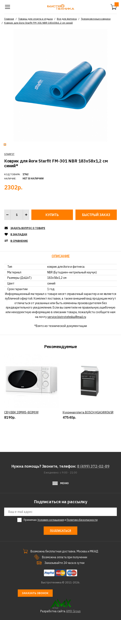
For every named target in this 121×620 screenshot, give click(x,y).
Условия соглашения (50, 520)
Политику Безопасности (82, 520)
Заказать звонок (35, 593)
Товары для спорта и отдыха (35, 18)
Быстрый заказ (96, 215)
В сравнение (19, 241)
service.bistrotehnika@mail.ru (66, 317)
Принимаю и (61, 520)
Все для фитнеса (67, 18)
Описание (61, 256)
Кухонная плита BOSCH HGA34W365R (88, 430)
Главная (9, 18)
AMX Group (73, 611)
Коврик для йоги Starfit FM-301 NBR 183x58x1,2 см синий (38, 22)
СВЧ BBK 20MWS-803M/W (21, 430)
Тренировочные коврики (96, 18)
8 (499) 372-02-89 (93, 466)
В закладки (18, 234)
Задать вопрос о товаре (27, 228)
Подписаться (60, 530)
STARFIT (9, 154)
